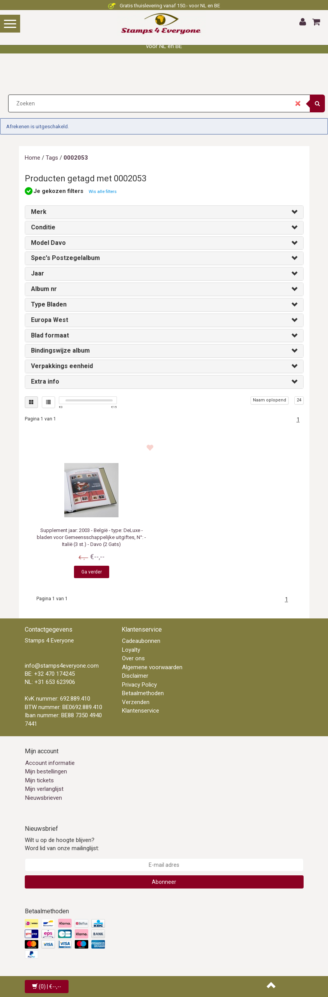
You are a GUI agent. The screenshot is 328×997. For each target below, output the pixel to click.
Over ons (133, 658)
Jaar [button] (37, 273)
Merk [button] (38, 211)
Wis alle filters (103, 191)
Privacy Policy (139, 684)
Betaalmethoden (143, 693)
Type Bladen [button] (49, 304)
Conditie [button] (43, 227)
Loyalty (131, 649)
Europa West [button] (49, 320)
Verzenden (135, 702)
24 (299, 400)
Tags (52, 157)
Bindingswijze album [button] (60, 350)
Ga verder (91, 572)
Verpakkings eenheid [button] (62, 366)
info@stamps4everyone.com (62, 665)
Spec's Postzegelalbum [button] (65, 258)
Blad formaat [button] (50, 335)
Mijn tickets (39, 780)
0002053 (76, 157)
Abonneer (164, 882)
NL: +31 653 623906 (50, 681)
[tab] (164, 212)
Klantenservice (140, 710)
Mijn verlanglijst (44, 788)
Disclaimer (135, 675)
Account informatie (50, 762)
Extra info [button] (45, 381)
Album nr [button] (44, 289)
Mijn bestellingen (46, 771)
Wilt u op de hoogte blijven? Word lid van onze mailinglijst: (62, 844)
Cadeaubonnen (141, 640)
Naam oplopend (269, 400)
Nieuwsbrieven (43, 797)
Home (32, 157)
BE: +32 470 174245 (50, 673)
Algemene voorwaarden (152, 667)
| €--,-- (46, 986)
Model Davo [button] (48, 242)
